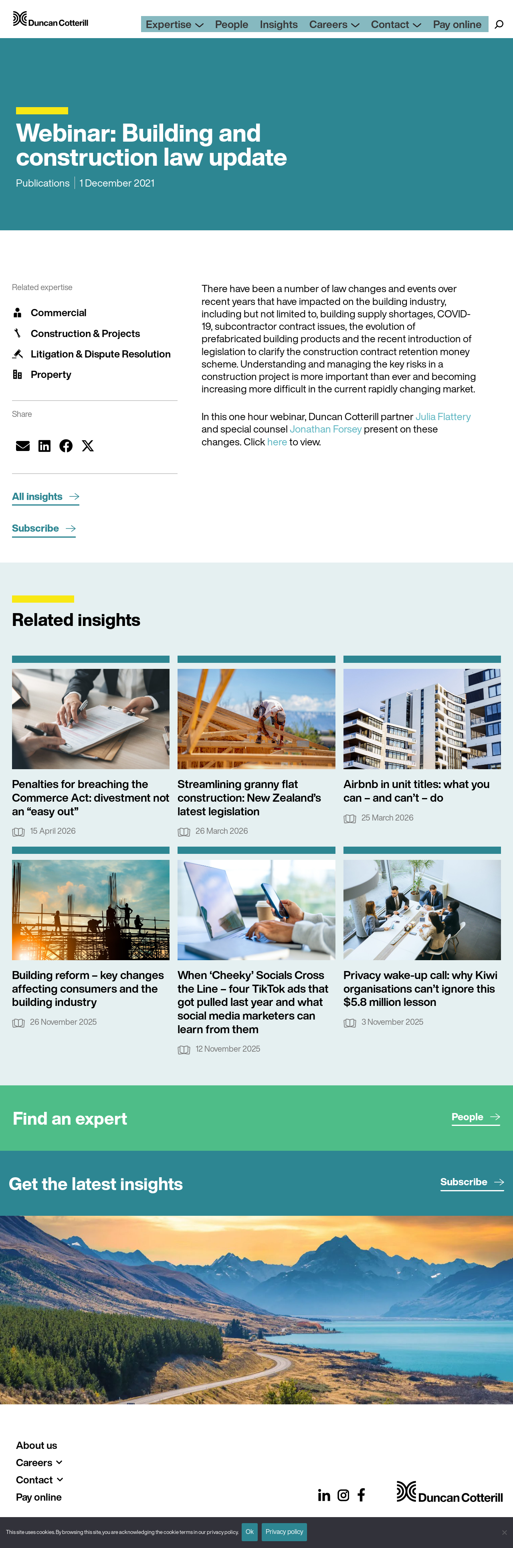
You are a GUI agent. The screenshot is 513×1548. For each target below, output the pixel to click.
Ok (252, 1531)
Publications (43, 182)
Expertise (218, 26)
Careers (356, 26)
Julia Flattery (443, 416)
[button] (23, 446)
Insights (308, 26)
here (277, 441)
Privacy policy (291, 1531)
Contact (411, 26)
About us (36, 1445)
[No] (503, 1531)
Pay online (463, 26)
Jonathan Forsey (326, 428)
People (268, 26)
